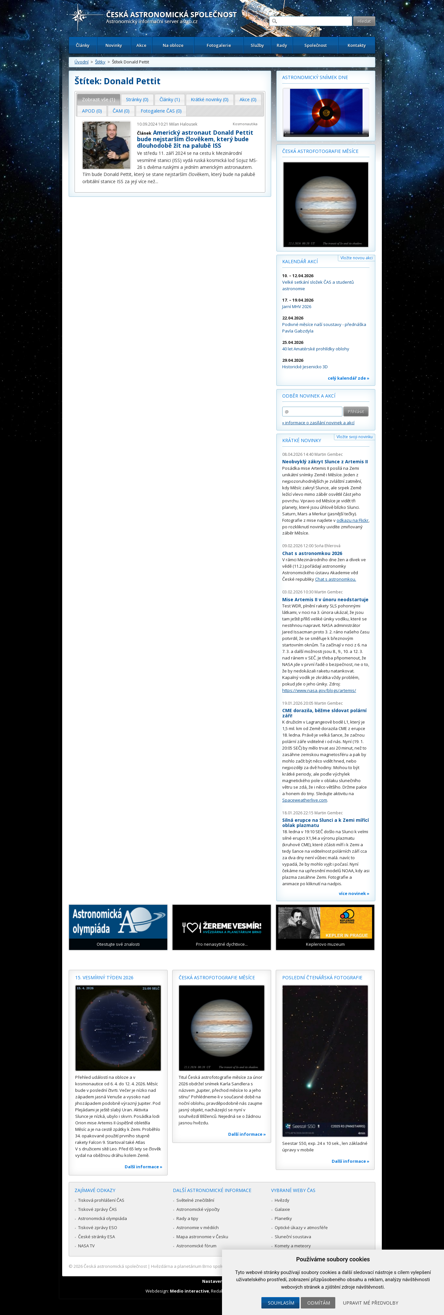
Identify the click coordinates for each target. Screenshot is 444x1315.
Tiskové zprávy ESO (97, 1227)
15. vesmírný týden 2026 (104, 977)
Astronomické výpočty (198, 1209)
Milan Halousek (183, 124)
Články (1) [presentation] (170, 99)
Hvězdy (282, 1200)
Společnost (315, 45)
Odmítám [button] (318, 1303)
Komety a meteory (293, 1246)
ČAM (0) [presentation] (121, 111)
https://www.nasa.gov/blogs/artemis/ (319, 690)
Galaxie (282, 1209)
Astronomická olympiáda (102, 1218)
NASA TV (86, 1246)
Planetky (283, 1218)
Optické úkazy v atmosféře (301, 1227)
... (156, 181)
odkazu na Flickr (352, 520)
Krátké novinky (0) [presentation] (210, 99)
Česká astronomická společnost (115, 1266)
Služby (257, 45)
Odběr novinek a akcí (308, 396)
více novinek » (354, 893)
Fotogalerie (219, 45)
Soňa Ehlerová (327, 546)
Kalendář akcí (300, 261)
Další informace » (143, 1167)
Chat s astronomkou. (335, 579)
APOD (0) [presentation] (92, 111)
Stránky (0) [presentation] (137, 99)
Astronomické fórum (196, 1246)
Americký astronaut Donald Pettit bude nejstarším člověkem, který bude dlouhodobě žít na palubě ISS (195, 139)
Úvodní (82, 62)
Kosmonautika (245, 123)
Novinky (113, 45)
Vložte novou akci (356, 258)
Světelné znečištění (195, 1200)
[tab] (98, 99)
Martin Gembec (328, 454)
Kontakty (357, 45)
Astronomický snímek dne (315, 77)
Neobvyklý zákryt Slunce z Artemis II (325, 461)
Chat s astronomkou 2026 (312, 553)
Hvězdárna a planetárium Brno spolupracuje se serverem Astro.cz (216, 1266)
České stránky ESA (96, 1237)
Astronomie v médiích (197, 1227)
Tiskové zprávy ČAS (97, 1209)
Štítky (100, 62)
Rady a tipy (187, 1218)
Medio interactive (189, 1291)
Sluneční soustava (293, 1237)
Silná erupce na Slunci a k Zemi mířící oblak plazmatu (325, 822)
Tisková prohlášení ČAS (101, 1200)
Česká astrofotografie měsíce (320, 151)
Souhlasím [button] (281, 1303)
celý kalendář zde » (348, 378)
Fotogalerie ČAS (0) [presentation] (161, 111)
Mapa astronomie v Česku (202, 1237)
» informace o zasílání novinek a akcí (318, 423)
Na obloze (173, 45)
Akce (141, 45)
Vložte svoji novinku (355, 437)
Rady (282, 45)
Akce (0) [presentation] (248, 99)
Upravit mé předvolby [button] (370, 1303)
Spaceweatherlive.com (304, 800)
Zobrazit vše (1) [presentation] (98, 99)
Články (83, 45)
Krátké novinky (301, 440)
